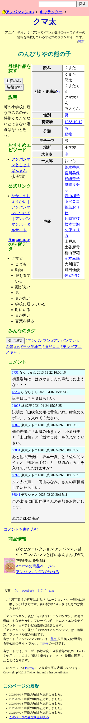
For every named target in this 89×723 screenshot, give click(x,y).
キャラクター (51, 12)
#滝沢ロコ (51, 347)
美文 (54, 639)
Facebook (28, 590)
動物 (68, 134)
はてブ (41, 590)
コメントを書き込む (21, 529)
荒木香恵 (72, 167)
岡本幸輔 (72, 258)
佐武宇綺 (72, 275)
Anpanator (19, 239)
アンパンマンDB (18, 12)
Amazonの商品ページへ (35, 566)
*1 (58, 92)
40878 (16, 425)
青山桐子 (72, 196)
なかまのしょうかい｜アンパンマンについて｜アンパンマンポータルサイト (20, 213)
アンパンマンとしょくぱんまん (20, 165)
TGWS (44, 643)
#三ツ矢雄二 (31, 347)
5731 (15, 372)
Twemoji (30, 668)
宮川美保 (72, 173)
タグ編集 (15, 340)
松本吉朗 (72, 224)
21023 (16, 406)
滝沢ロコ (72, 201)
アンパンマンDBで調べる (37, 572)
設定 (81, 41)
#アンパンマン (38, 340)
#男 (17, 347)
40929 (16, 475)
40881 (16, 450)
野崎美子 (72, 179)
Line (51, 590)
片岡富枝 (72, 219)
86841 (16, 494)
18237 (16, 392)
